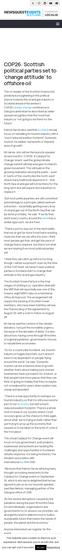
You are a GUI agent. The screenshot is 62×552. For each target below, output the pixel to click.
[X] (33, 3)
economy (23, 404)
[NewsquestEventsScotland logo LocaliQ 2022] (31, 13)
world (45, 218)
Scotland (43, 130)
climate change (22, 107)
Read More (53, 547)
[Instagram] (38, 3)
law (22, 462)
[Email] (56, 3)
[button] (58, 24)
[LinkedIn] (44, 3)
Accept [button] (40, 547)
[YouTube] (50, 3)
